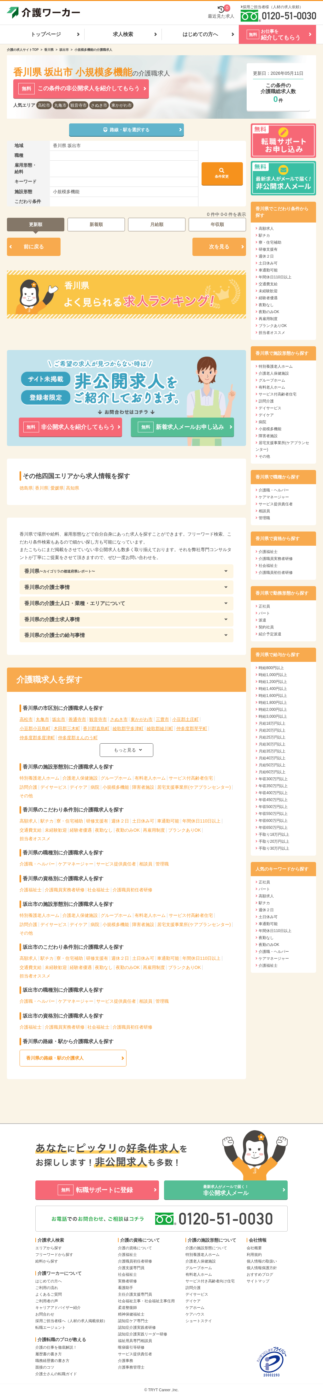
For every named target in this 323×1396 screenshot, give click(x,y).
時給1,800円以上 (273, 702)
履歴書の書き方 (48, 1354)
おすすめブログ (260, 1274)
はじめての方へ (200, 34)
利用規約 (254, 1254)
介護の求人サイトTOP (22, 49)
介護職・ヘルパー (37, 863)
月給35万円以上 (272, 751)
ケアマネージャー (75, 863)
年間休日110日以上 (201, 820)
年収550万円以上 (273, 813)
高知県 (72, 487)
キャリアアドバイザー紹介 (58, 1307)
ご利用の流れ (46, 1288)
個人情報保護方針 (262, 1268)
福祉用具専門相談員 (135, 1341)
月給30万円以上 (272, 744)
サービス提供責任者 (116, 863)
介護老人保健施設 (80, 778)
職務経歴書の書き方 (52, 1360)
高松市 (44, 105)
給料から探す (46, 1261)
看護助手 (125, 1288)
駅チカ (47, 820)
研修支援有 (97, 820)
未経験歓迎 (56, 830)
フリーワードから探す (54, 1254)
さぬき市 (99, 105)
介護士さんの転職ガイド (56, 1374)
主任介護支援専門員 (135, 1294)
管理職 (162, 863)
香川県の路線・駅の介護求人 (55, 1057)
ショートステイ (198, 1321)
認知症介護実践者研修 (137, 1327)
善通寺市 (77, 719)
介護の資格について (135, 1248)
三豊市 (162, 719)
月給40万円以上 (272, 758)
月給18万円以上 (272, 723)
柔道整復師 (127, 1307)
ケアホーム (194, 1307)
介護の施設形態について (206, 1248)
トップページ (46, 34)
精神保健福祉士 (131, 1314)
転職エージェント (50, 1327)
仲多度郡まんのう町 (78, 737)
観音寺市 (78, 105)
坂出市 (64, 49)
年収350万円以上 (273, 786)
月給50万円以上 (272, 765)
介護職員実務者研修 (65, 889)
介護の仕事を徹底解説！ (56, 1347)
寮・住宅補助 (69, 820)
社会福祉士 (98, 889)
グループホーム (116, 778)
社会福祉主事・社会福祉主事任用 (146, 1301)
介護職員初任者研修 (132, 889)
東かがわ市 (121, 105)
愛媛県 (57, 487)
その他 (26, 795)
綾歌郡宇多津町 (128, 728)
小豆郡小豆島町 (35, 728)
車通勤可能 (168, 820)
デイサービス (53, 787)
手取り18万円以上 (274, 834)
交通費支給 (31, 830)
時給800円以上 (271, 668)
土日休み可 (143, 820)
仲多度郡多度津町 (37, 737)
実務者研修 (127, 1281)
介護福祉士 (31, 889)
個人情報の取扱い (262, 1261)
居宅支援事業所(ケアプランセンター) (194, 787)
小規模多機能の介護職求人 (93, 49)
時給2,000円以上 (273, 709)
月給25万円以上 (272, 737)
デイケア (78, 787)
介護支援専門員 (131, 1268)
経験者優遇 (81, 830)
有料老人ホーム (150, 778)
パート (264, 613)
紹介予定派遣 (270, 634)
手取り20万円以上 (274, 841)
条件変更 (222, 173)
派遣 (262, 620)
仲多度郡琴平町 (191, 728)
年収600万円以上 (273, 820)
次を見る (219, 246)
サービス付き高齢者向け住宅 (210, 1281)
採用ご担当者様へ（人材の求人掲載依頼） (71, 1321)
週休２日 (120, 820)
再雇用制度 (154, 830)
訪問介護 (28, 787)
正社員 (264, 606)
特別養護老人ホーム (39, 778)
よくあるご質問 (48, 1294)
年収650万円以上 (273, 827)
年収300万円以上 (273, 779)
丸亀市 (60, 105)
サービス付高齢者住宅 (191, 778)
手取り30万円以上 (274, 848)
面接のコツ (44, 1367)
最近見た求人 (221, 12)
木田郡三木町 (67, 728)
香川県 (49, 49)
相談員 (145, 863)
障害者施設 (143, 787)
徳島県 (26, 487)
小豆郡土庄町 (185, 719)
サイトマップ (258, 1281)
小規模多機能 (116, 787)
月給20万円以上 (272, 730)
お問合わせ (44, 1314)
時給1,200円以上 (273, 682)
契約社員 (266, 627)
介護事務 (125, 1360)
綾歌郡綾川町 (160, 728)
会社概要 (254, 1248)
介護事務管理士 (131, 1367)
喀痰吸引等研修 (131, 1347)
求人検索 (123, 34)
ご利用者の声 (46, 1301)
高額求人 (28, 820)
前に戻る (34, 246)
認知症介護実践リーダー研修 (142, 1334)
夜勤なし (104, 830)
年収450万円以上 (273, 800)
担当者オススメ (35, 838)
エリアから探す (48, 1248)
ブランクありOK (184, 830)
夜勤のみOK (128, 830)
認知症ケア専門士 (133, 1321)
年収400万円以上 (273, 793)
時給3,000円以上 (273, 716)
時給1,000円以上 (273, 675)
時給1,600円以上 (273, 695)
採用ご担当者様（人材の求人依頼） (273, 7)
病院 (95, 787)
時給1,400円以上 (273, 688)
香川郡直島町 (96, 728)
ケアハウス (194, 1314)
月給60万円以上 (272, 772)
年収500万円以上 (273, 807)
